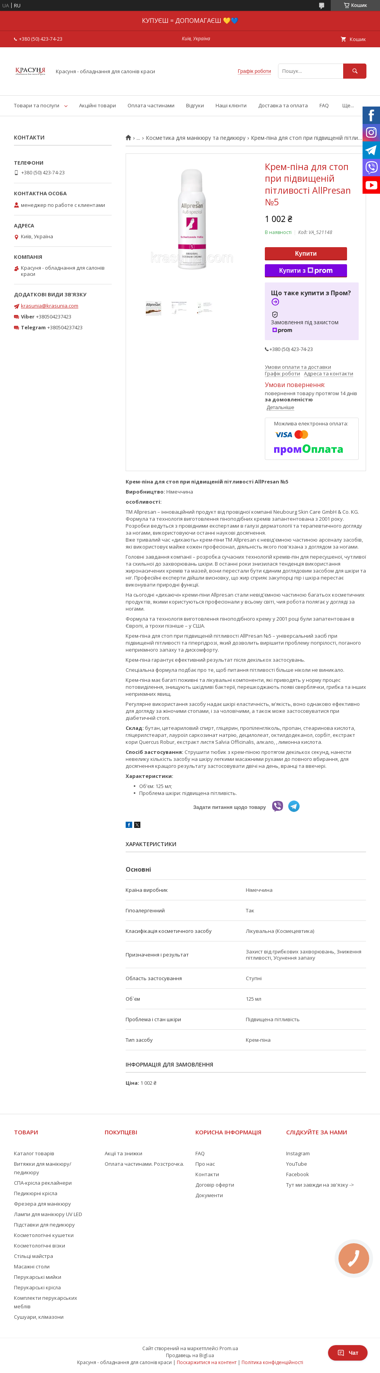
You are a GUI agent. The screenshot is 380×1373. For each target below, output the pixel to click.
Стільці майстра (33, 1256)
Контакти (207, 1174)
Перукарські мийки (37, 1276)
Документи (209, 1195)
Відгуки (195, 105)
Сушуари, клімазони (39, 1316)
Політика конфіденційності (272, 1362)
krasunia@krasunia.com (49, 306)
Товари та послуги (36, 105)
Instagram (298, 1153)
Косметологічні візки (39, 1245)
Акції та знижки (123, 1153)
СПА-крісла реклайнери (43, 1182)
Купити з (306, 270)
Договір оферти (214, 1184)
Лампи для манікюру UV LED (48, 1214)
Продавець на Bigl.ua (190, 1355)
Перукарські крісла (37, 1287)
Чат (347, 1352)
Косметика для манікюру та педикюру (195, 138)
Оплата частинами (151, 105)
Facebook (297, 1174)
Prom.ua (228, 1348)
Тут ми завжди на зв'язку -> (320, 1184)
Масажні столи (32, 1266)
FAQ (324, 105)
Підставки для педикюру (44, 1224)
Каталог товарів (34, 1153)
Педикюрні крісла (35, 1193)
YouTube (296, 1163)
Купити (306, 253)
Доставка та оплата (283, 105)
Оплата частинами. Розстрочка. (144, 1163)
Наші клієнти (231, 105)
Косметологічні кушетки (44, 1235)
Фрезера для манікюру (42, 1203)
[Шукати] (354, 71)
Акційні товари (97, 105)
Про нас (205, 1163)
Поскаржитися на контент (207, 1362)
